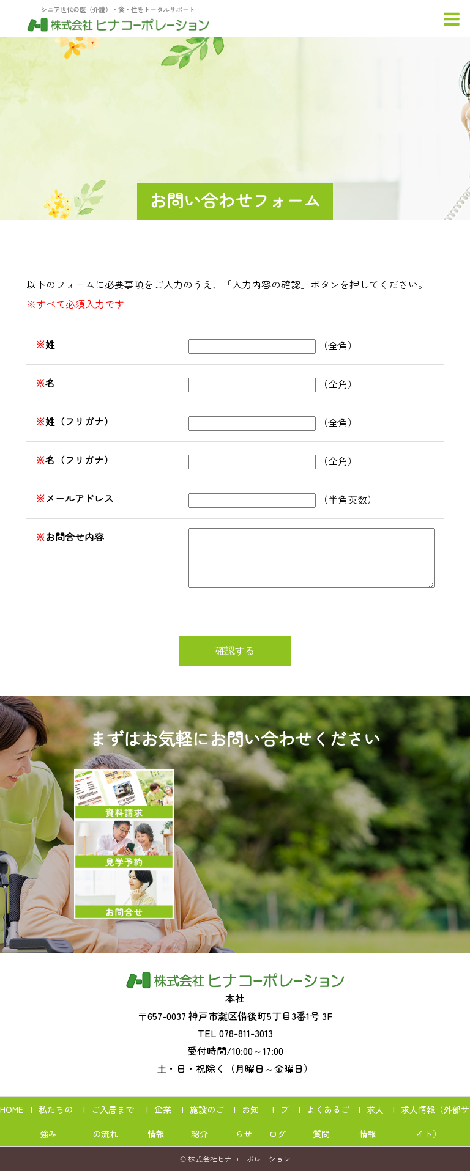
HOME (11, 1109)
